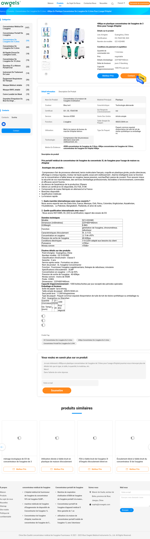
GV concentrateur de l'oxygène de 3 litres (58, 340)
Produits (3, 496)
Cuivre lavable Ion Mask (16, 94)
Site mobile (4, 510)
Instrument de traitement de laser (16, 73)
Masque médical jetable (16, 85)
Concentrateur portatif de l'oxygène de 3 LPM (59, 343)
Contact (16, 131)
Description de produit (67, 92)
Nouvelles (4, 503)
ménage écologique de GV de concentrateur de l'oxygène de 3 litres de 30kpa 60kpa (18, 462)
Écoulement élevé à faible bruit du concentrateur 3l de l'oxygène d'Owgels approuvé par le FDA (132, 462)
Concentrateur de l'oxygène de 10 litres (16, 60)
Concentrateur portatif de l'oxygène (16, 34)
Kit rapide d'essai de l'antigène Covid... (16, 54)
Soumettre (57, 390)
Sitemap (3, 506)
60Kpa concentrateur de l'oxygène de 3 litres (93, 340)
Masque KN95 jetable (16, 89)
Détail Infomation (48, 92)
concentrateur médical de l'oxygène (16, 28)
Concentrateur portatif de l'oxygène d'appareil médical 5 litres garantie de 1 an (69, 507)
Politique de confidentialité (5, 515)
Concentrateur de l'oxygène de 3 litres (16, 41)
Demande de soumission (139, 3)
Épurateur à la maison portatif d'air (16, 67)
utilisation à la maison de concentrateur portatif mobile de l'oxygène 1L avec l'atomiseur (70, 519)
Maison (3, 492)
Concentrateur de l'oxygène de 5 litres (16, 47)
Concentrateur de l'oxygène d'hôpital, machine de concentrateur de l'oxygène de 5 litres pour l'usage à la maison (36, 519)
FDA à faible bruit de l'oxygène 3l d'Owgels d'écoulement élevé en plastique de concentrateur (93, 462)
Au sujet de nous (6, 499)
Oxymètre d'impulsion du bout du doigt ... (16, 100)
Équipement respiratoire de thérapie (16, 80)
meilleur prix (108, 76)
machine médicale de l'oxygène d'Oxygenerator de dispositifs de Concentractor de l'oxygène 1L (37, 507)
